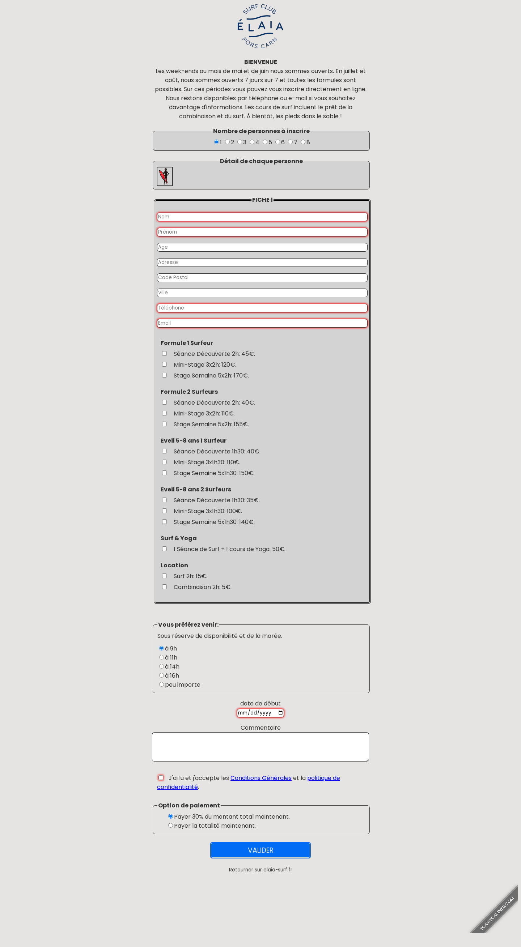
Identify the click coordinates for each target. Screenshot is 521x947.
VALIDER (261, 856)
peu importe (182, 685)
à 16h (172, 675)
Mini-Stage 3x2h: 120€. (205, 365)
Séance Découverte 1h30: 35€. (217, 500)
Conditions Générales (261, 783)
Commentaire (261, 728)
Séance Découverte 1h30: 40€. (217, 451)
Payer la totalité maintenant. (215, 831)
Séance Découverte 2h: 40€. (214, 402)
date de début (260, 703)
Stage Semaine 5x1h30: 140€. (214, 522)
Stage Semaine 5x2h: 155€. (211, 424)
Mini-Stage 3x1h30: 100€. (208, 511)
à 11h (171, 657)
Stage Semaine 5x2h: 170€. (211, 375)
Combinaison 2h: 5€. (203, 587)
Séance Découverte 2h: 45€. (214, 354)
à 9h (171, 648)
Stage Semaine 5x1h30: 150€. (214, 473)
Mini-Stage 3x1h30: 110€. (207, 462)
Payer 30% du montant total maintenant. (232, 822)
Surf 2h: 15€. (190, 576)
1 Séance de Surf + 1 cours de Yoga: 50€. (229, 549)
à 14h (172, 666)
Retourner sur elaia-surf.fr (260, 875)
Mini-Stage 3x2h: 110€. (204, 413)
